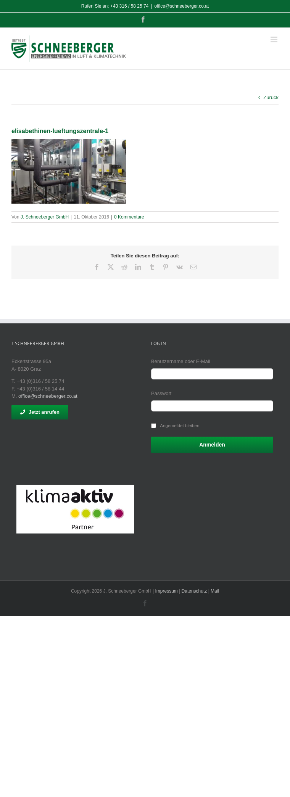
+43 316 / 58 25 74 (129, 6)
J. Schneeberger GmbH (45, 217)
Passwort (161, 393)
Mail (215, 591)
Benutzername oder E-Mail (180, 361)
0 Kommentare (129, 217)
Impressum (166, 591)
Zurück (271, 97)
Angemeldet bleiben (179, 425)
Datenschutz (194, 591)
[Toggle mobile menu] (275, 39)
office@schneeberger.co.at (181, 6)
